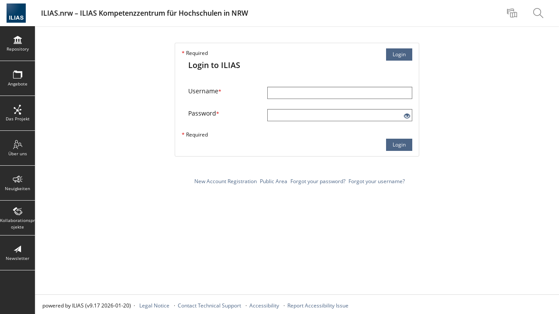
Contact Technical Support (209, 305)
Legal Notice (154, 305)
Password (203, 113)
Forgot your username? (377, 181)
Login (399, 54)
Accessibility (264, 305)
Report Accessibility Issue (318, 305)
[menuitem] (513, 13)
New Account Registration (225, 181)
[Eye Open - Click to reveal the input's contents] (407, 116)
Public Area (273, 181)
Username (204, 91)
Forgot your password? (317, 181)
